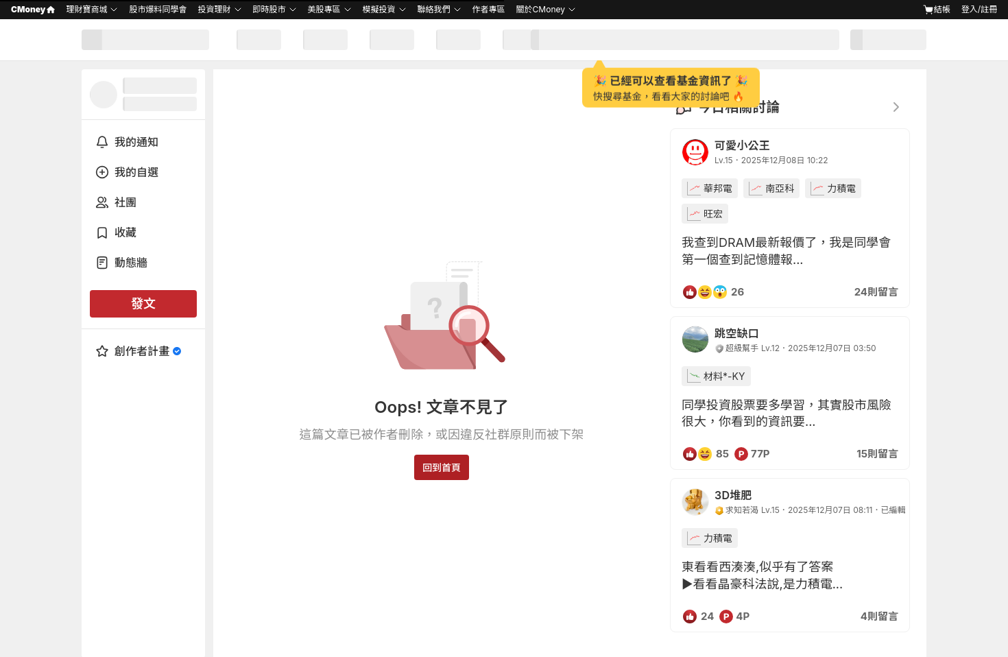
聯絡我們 (434, 9)
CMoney (33, 9)
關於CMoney (540, 9)
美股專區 (324, 9)
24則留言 (876, 291)
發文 (143, 303)
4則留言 (879, 616)
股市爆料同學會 (158, 9)
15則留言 (877, 453)
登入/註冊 (979, 9)
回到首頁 (441, 467)
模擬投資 (379, 9)
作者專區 (488, 9)
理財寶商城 (86, 9)
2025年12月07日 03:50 (832, 348)
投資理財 (213, 9)
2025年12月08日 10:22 (784, 160)
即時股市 (269, 9)
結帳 (936, 9)
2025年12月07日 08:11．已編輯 (847, 510)
